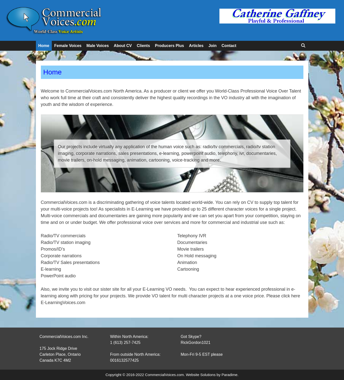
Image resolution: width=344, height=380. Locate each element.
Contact (229, 46)
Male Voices (97, 46)
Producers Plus (169, 46)
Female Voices (67, 46)
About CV (123, 46)
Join (213, 46)
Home (43, 46)
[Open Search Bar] (303, 46)
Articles (196, 46)
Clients (143, 46)
